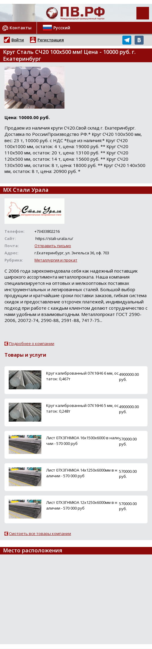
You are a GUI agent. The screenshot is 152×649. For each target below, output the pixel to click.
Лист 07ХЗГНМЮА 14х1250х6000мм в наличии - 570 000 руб (81, 472)
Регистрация (50, 39)
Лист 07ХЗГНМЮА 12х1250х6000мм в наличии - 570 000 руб (81, 505)
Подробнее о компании (31, 343)
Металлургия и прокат (55, 260)
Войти (17, 39)
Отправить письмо (52, 245)
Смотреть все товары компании (40, 533)
